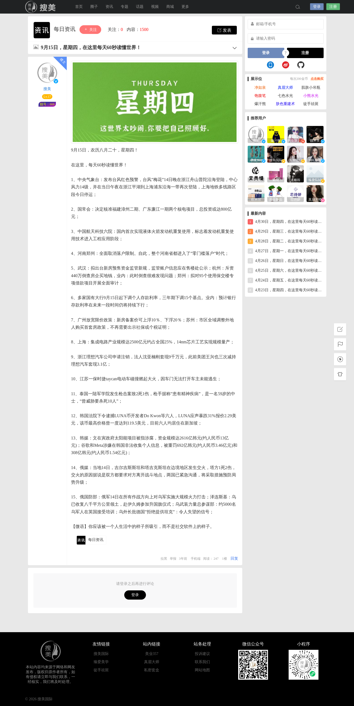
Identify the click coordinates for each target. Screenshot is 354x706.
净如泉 (260, 88)
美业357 (151, 654)
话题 (139, 7)
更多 (185, 7)
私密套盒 (151, 670)
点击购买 (317, 79)
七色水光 (285, 96)
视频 (155, 7)
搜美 (47, 89)
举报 (173, 559)
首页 (79, 7)
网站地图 (202, 670)
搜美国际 (41, 7)
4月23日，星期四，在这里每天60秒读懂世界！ (286, 290)
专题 (124, 7)
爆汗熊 (260, 104)
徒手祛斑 (310, 104)
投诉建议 (202, 654)
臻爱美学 (101, 662)
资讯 (109, 7)
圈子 (94, 7)
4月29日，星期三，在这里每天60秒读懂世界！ (286, 231)
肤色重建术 (285, 104)
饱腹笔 (260, 96)
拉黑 (164, 559)
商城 (170, 7)
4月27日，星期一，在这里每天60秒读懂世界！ (286, 251)
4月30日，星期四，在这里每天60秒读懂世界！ (286, 221)
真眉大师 (285, 88)
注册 (333, 7)
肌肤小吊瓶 (310, 88)
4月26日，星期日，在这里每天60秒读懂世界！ (286, 261)
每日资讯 (65, 29)
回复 (234, 558)
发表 (224, 30)
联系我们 (202, 662)
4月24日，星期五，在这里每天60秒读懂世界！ (286, 280)
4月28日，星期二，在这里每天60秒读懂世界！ (286, 241)
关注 (90, 29)
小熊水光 (310, 96)
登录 (317, 7)
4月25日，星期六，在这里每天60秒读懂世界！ (286, 270)
